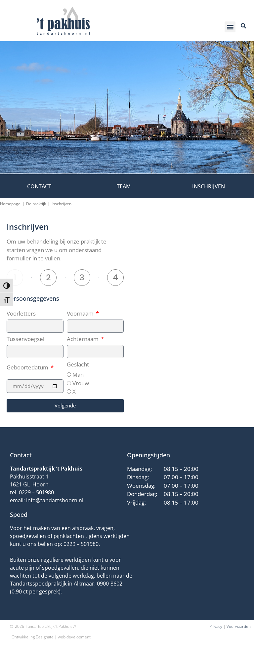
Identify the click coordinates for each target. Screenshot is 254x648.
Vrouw (80, 383)
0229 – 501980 (36, 492)
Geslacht (78, 365)
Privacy (215, 626)
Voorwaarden (239, 626)
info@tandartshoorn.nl (54, 500)
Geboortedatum (28, 367)
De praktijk (36, 204)
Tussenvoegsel (25, 339)
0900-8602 (109, 583)
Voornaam (81, 314)
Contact (39, 186)
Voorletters (21, 314)
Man (78, 374)
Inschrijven (208, 186)
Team (124, 186)
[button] (230, 26)
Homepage (10, 204)
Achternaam (83, 339)
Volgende (65, 405)
